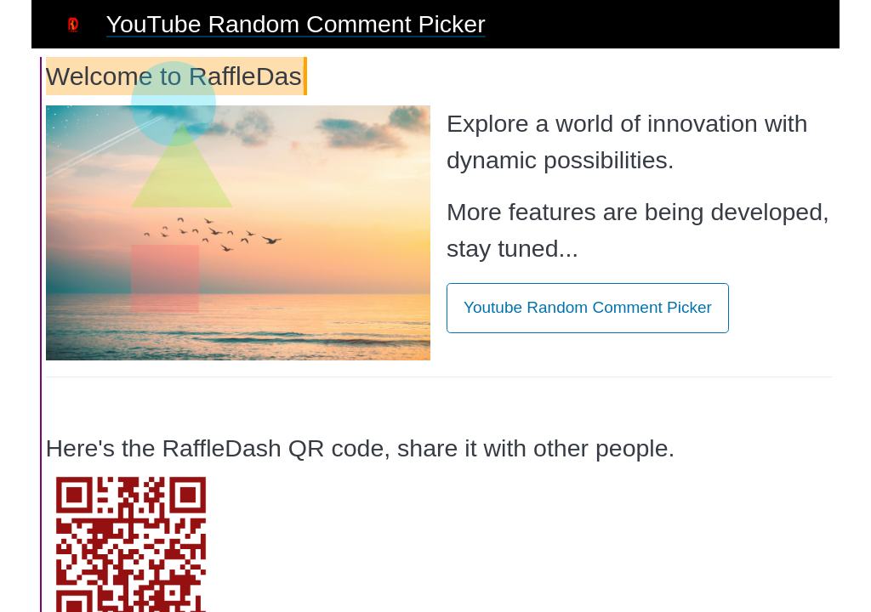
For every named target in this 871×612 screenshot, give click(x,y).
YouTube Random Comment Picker (296, 23)
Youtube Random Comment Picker (588, 307)
